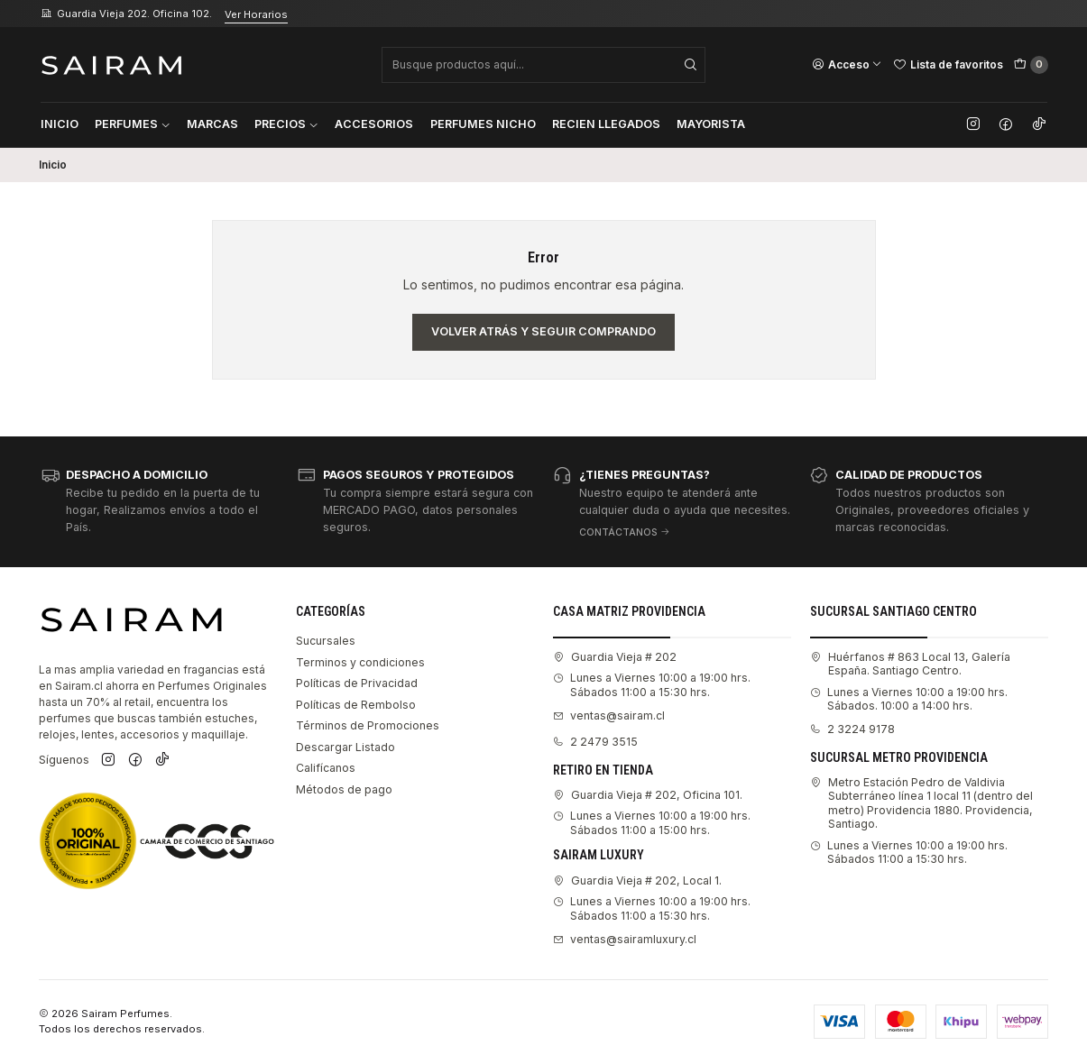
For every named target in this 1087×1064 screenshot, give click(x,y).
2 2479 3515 (595, 741)
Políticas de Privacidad (357, 683)
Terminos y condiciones (360, 662)
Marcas (212, 124)
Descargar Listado (345, 747)
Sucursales (325, 640)
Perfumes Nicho (483, 124)
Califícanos (325, 768)
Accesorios (374, 124)
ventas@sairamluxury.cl (624, 939)
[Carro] (1031, 65)
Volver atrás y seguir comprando (543, 331)
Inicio (59, 124)
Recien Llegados (606, 124)
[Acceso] (847, 64)
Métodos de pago (344, 789)
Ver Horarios (256, 14)
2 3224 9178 (852, 729)
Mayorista (711, 124)
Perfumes (132, 124)
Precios (286, 124)
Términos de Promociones (367, 725)
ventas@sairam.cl (609, 715)
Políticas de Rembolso (356, 704)
